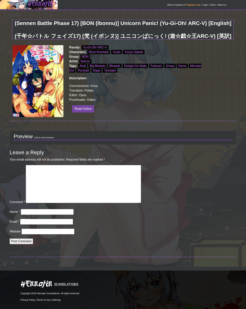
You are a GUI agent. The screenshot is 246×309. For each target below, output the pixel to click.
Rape (96, 70)
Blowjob (114, 65)
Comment (17, 202)
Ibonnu (85, 61)
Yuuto (117, 52)
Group (170, 65)
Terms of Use (43, 300)
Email (14, 221)
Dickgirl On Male (135, 65)
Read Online (83, 108)
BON (85, 56)
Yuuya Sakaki (133, 52)
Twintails (110, 70)
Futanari (156, 65)
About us (222, 5)
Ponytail (83, 70)
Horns (182, 65)
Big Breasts (97, 65)
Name (15, 211)
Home (213, 5)
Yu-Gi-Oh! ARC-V (95, 47)
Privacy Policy (28, 300)
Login (205, 5)
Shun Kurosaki (99, 52)
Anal (83, 65)
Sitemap (56, 300)
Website (15, 231)
